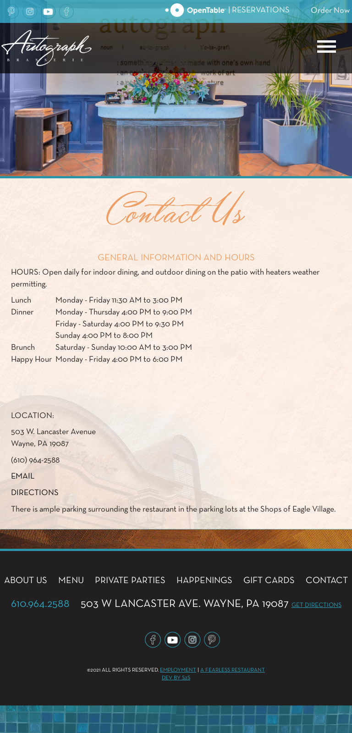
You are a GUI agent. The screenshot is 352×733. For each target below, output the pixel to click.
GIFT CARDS (269, 580)
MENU (71, 580)
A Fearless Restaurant (232, 670)
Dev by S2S (176, 678)
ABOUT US (25, 580)
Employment (178, 670)
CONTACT (327, 580)
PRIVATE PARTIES (130, 580)
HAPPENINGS (204, 580)
